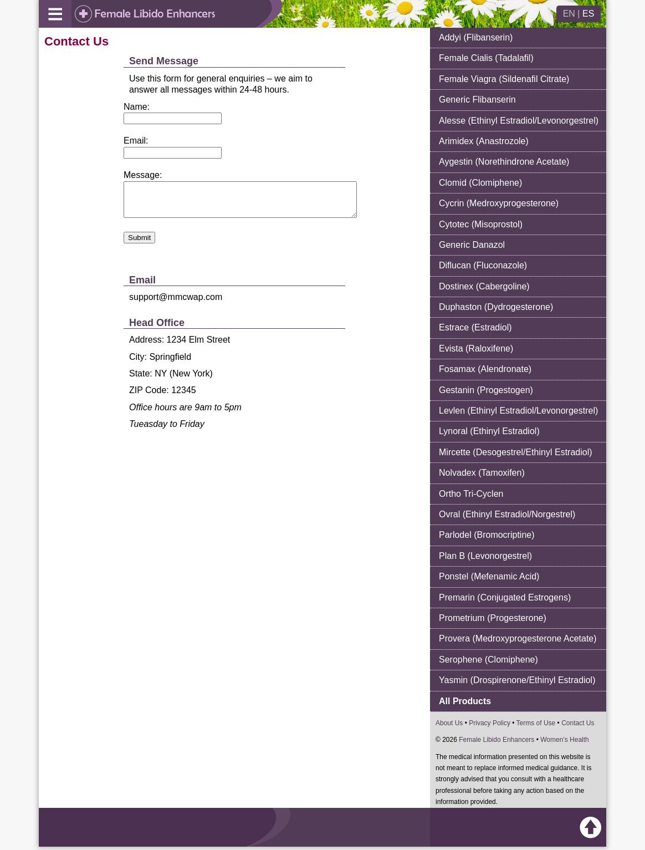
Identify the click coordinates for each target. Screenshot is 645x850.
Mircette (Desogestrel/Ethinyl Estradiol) (515, 452)
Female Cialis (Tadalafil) (486, 58)
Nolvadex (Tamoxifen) (482, 472)
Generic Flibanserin (477, 99)
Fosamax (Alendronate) (485, 369)
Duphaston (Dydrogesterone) (496, 307)
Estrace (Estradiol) (475, 327)
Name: (137, 106)
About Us (449, 723)
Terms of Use (536, 723)
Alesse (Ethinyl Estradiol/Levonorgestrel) (518, 120)
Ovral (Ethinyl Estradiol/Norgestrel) (507, 514)
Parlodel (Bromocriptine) (487, 534)
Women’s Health (564, 740)
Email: (136, 140)
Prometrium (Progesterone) (492, 618)
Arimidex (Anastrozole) (484, 141)
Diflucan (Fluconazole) (483, 265)
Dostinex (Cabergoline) (484, 286)
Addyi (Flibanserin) (476, 37)
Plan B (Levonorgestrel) (485, 556)
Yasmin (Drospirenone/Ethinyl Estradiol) (517, 680)
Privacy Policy (489, 723)
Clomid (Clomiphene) (480, 182)
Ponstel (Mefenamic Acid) (489, 576)
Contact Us (577, 723)
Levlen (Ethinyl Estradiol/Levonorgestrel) (518, 410)
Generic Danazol (472, 245)
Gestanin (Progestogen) (486, 390)
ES (588, 13)
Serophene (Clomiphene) (488, 659)
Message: (143, 175)
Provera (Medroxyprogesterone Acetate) (518, 638)
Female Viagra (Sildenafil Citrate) (504, 79)
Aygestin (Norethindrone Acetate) (504, 161)
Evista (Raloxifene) (476, 348)
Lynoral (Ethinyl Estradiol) (489, 431)
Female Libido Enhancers (496, 740)
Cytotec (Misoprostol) (481, 224)
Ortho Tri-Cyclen (471, 493)
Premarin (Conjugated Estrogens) (505, 597)
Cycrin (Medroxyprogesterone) (499, 203)
